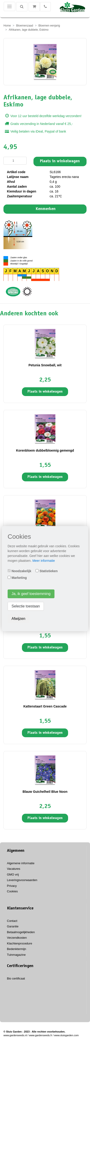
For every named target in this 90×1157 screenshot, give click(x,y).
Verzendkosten (17, 937)
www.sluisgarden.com (66, 1035)
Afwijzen (18, 619)
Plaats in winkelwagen (60, 161)
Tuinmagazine (16, 954)
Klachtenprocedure (19, 943)
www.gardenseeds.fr (40, 1035)
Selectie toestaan (26, 606)
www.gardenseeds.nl (15, 1035)
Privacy (12, 886)
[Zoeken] (21, 6)
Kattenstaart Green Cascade (45, 706)
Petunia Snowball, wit (44, 365)
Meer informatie (43, 560)
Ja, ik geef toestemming (31, 594)
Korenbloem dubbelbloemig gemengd (45, 450)
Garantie (12, 926)
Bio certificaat (16, 978)
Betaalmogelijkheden (21, 932)
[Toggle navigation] (9, 6)
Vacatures (13, 868)
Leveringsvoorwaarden (22, 880)
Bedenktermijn (16, 949)
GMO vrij (13, 874)
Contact (12, 921)
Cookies (12, 891)
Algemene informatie (20, 863)
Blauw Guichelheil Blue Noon (45, 791)
